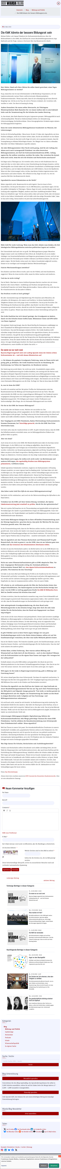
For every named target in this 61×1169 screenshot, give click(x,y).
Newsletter (11, 1147)
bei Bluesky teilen (12, 1132)
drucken (39, 1132)
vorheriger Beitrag (13, 878)
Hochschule (9, 1035)
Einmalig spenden (30, 1092)
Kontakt (3, 1147)
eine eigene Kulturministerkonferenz (39, 567)
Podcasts (8, 1037)
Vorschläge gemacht (26, 423)
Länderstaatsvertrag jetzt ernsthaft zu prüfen (18, 504)
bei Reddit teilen (27, 1132)
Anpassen (4, 1165)
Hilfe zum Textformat (9, 833)
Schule (7, 1040)
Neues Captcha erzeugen (3, 857)
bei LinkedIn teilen (39, 1129)
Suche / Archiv (21, 1147)
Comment (5, 807)
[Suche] (30, 1061)
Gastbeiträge (9, 1032)
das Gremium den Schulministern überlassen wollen (29, 545)
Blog (27, 10)
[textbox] (30, 821)
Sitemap (29, 1147)
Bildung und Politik (38, 10)
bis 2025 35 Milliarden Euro (47, 590)
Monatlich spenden (30, 1078)
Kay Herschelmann (11, 772)
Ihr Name (5, 792)
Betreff (4, 800)
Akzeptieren (54, 1165)
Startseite (19, 10)
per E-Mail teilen (50, 1132)
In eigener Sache (10, 1046)
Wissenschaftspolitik (12, 1043)
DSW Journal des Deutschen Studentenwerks (40, 776)
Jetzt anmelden (30, 1114)
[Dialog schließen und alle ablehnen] (59, 1156)
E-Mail (4, 837)
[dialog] (30, 1162)
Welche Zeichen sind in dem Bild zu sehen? (39, 851)
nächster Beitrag (49, 880)
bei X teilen (10, 1129)
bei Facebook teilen (23, 1129)
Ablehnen (43, 1165)
